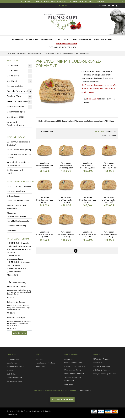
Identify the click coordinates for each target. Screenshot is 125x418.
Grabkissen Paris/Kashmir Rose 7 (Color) (87, 232)
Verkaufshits (40, 366)
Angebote (39, 359)
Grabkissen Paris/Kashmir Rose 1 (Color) (44, 197)
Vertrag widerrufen (14, 381)
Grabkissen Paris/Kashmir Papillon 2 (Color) (109, 163)
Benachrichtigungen (14, 377)
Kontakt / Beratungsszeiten (18, 221)
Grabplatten (47, 39)
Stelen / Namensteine (81, 39)
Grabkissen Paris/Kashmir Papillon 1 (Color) (87, 163)
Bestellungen (12, 363)
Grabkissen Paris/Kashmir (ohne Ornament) (44, 163)
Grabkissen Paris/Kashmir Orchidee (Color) (66, 163)
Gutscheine (11, 374)
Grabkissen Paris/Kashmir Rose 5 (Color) (44, 232)
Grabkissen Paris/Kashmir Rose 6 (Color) (66, 232)
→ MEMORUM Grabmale (18, 243)
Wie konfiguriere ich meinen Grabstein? (18, 143)
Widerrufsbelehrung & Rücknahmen (16, 206)
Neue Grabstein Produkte (45, 363)
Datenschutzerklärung (16, 225)
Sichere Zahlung (13, 196)
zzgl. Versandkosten (84, 390)
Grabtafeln (62, 39)
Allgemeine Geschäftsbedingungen (16, 214)
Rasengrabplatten (15, 86)
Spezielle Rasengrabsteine (19, 91)
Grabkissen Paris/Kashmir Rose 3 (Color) (87, 197)
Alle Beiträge (19, 333)
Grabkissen (17, 39)
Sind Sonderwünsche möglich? (15, 171)
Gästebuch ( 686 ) (16, 282)
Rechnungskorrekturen (15, 366)
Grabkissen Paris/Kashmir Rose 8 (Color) (109, 232)
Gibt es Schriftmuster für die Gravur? (19, 156)
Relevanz (109, 131)
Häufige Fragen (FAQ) (16, 191)
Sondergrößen (14, 96)
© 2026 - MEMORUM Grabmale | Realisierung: (25, 411)
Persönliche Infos (13, 359)
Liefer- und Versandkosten (18, 200)
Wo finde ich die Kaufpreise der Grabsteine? (18, 163)
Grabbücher (32, 39)
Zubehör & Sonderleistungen (63, 45)
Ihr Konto (11, 354)
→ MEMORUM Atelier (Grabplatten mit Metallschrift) (16, 271)
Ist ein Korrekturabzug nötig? (19, 149)
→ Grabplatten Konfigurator (19, 246)
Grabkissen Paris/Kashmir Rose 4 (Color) (109, 197)
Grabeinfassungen (15, 116)
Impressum (11, 230)
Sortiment (13, 60)
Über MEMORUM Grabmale (19, 186)
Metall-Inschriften (103, 39)
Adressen (10, 370)
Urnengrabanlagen (16, 111)
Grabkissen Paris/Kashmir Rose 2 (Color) (66, 197)
